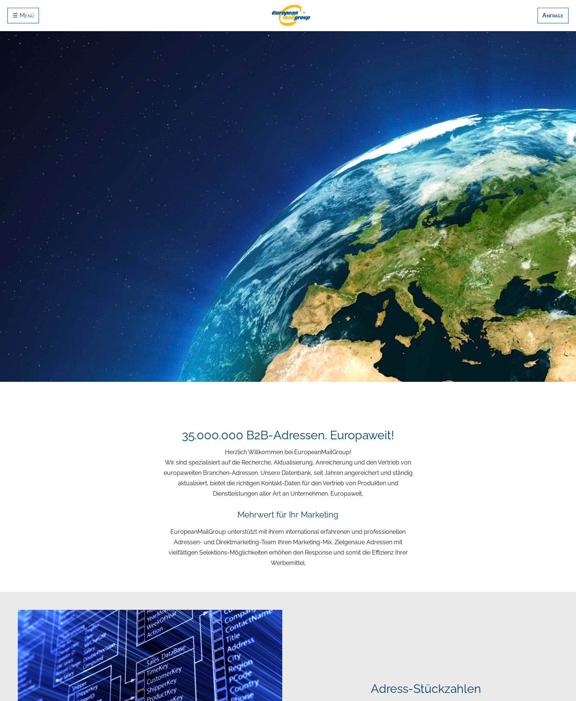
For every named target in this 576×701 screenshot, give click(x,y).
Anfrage (552, 15)
